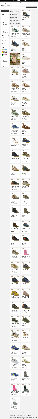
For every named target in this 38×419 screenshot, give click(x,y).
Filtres (31, 7)
